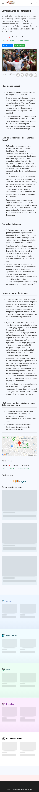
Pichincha (19, 46)
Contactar (7, 46)
